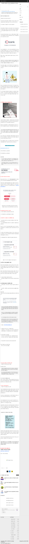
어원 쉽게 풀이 (15, 525)
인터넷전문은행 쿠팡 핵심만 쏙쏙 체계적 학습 (8, 11)
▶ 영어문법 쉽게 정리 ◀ (9, 500)
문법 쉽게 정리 (15, 519)
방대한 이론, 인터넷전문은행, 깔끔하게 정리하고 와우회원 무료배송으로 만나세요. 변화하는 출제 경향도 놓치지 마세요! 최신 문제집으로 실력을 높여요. (9, 13)
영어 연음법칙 (15, 523)
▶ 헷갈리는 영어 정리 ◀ (9, 498)
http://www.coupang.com (4, 10)
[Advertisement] (10, 460)
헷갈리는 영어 (15, 521)
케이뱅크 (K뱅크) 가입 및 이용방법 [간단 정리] (9, 3)
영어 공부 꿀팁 (15, 527)
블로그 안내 (21, 17)
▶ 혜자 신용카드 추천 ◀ (9, 502)
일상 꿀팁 (15, 538)
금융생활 (15, 536)
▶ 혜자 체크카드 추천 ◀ (24, 31)
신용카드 (15, 530)
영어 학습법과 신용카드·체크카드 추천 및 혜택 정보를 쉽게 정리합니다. (8, 510)
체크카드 (15, 532)
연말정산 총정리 (15, 534)
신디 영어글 (15, 529)
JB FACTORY (26, 541)
